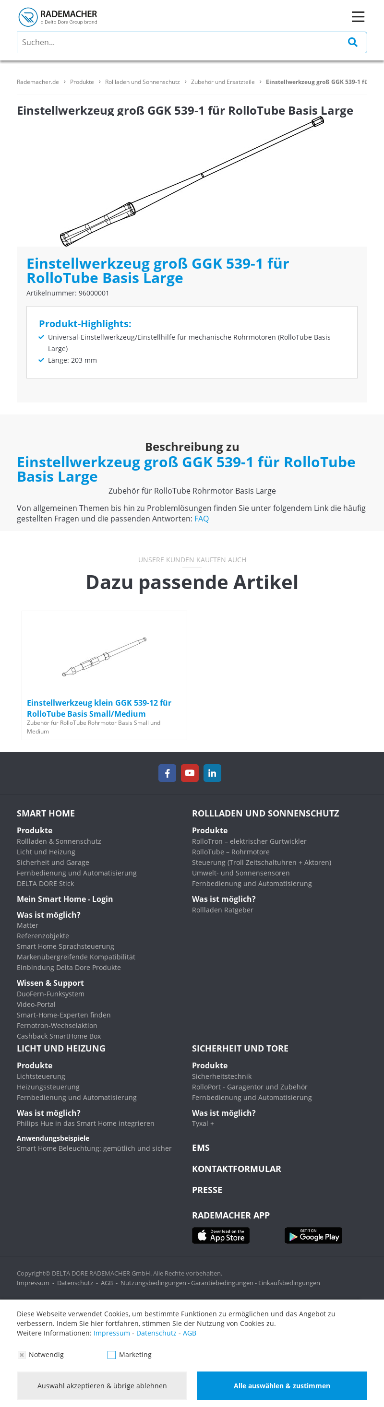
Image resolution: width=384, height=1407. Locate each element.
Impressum (33, 1282)
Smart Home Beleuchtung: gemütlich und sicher (94, 1148)
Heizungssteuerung (48, 1086)
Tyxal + (203, 1123)
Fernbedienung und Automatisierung (77, 872)
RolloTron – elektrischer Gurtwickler (249, 841)
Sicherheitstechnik (222, 1076)
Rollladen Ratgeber (222, 909)
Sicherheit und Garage (53, 862)
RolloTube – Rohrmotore (231, 851)
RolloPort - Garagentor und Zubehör (250, 1086)
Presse (207, 1189)
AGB (107, 1282)
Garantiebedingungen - (224, 1282)
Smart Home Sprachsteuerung (65, 946)
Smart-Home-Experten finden (64, 1014)
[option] (104, 675)
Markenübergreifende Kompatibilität (76, 956)
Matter (27, 925)
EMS (201, 1147)
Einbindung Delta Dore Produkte (69, 967)
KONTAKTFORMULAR (236, 1168)
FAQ (201, 518)
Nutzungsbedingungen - (155, 1282)
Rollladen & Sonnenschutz (59, 841)
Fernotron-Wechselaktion (57, 1025)
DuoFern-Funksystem (50, 993)
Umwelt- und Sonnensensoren (241, 872)
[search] (192, 42)
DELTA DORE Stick (45, 883)
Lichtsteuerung (41, 1076)
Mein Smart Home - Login (65, 899)
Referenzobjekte (43, 935)
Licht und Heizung (46, 851)
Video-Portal (36, 1004)
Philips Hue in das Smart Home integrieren (86, 1123)
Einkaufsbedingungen (289, 1282)
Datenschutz (75, 1282)
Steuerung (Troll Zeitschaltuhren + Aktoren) (261, 862)
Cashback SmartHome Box (59, 1035)
